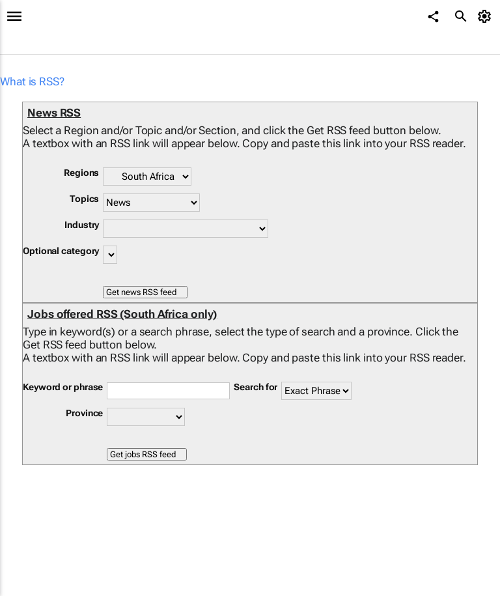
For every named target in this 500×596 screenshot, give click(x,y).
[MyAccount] (487, 16)
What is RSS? (32, 81)
